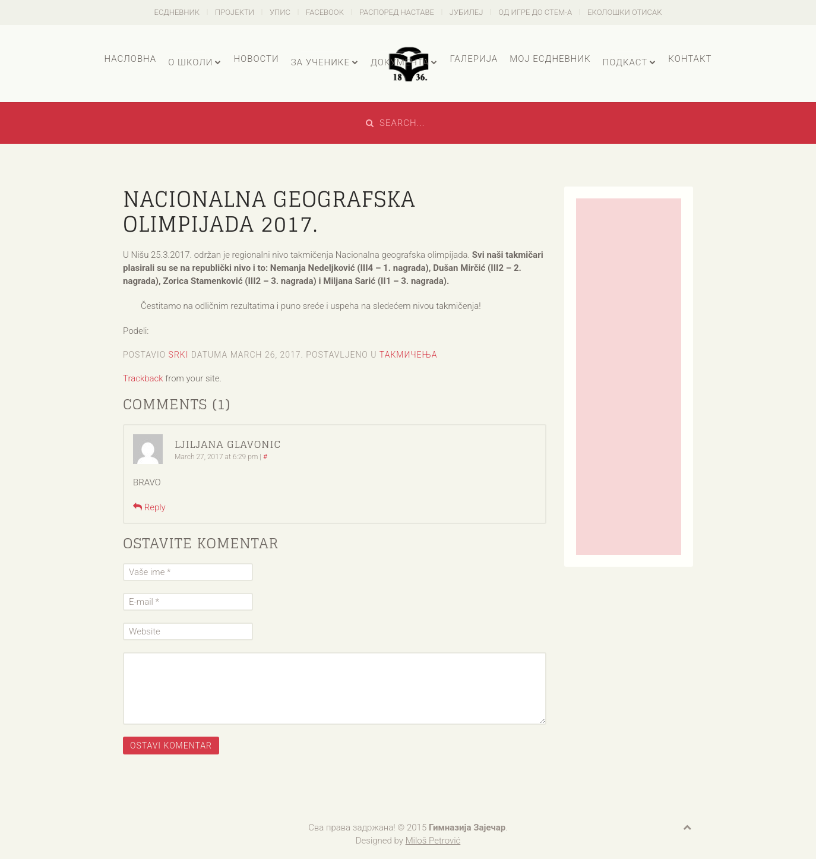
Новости (256, 58)
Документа (400, 62)
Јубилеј (466, 12)
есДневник (177, 12)
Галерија (474, 58)
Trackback (143, 378)
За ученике (320, 62)
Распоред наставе (396, 12)
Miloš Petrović (433, 840)
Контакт (689, 58)
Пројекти (234, 12)
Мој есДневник (550, 58)
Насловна (130, 58)
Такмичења (408, 354)
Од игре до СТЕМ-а (535, 12)
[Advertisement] (629, 376)
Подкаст (625, 62)
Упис (280, 12)
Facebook (325, 12)
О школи (190, 62)
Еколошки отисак (624, 12)
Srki (179, 354)
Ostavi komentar (171, 745)
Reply (149, 507)
